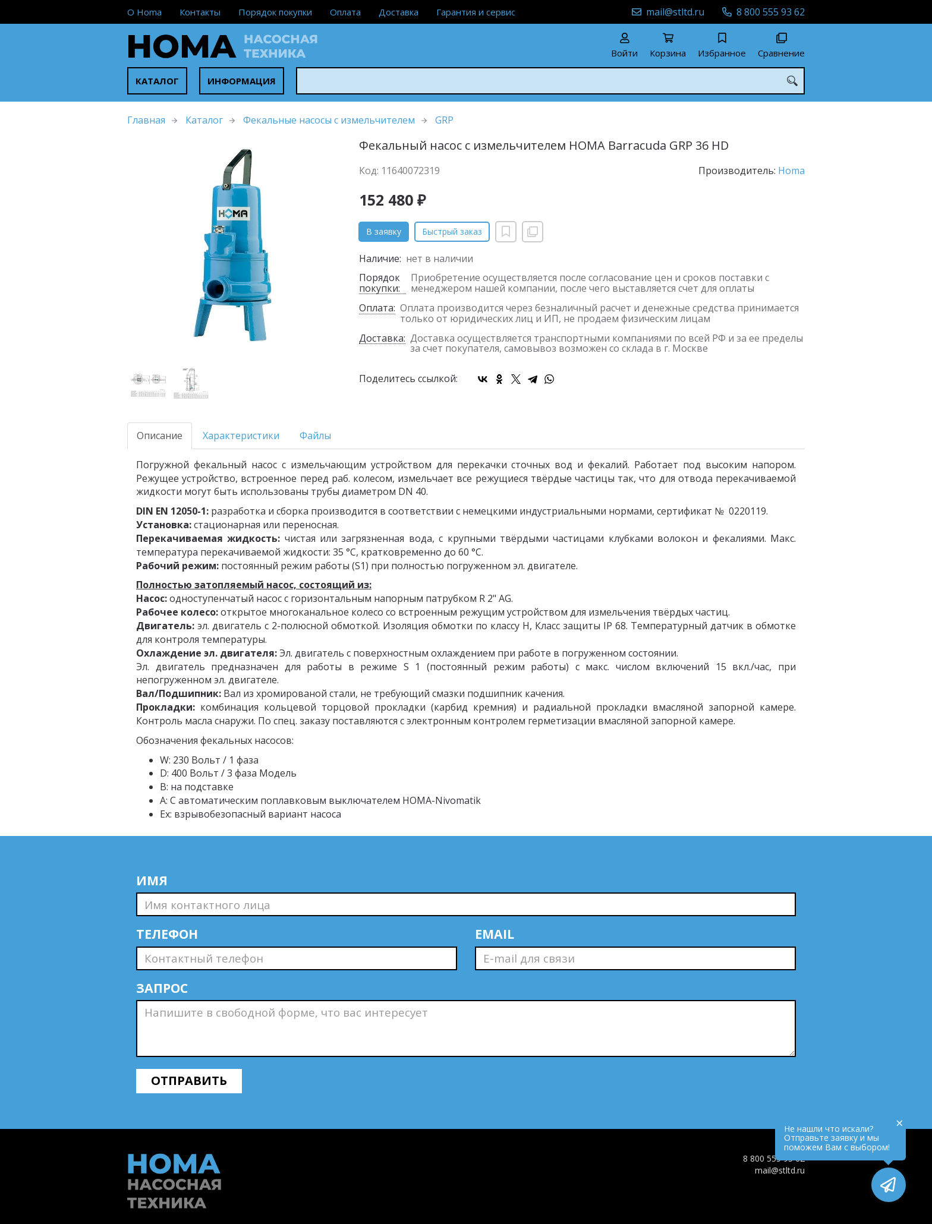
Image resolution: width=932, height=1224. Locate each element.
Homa (791, 170)
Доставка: (382, 339)
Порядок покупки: (379, 283)
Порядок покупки (275, 12)
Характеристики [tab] (241, 435)
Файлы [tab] (315, 435)
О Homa (144, 12)
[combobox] (550, 80)
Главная (146, 120)
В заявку (383, 231)
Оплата (345, 12)
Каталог (157, 81)
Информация (241, 81)
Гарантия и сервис (475, 12)
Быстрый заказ (452, 231)
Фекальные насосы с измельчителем (329, 120)
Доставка (398, 12)
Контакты (200, 12)
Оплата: (377, 308)
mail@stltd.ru (675, 11)
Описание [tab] (159, 435)
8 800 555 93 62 (770, 11)
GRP (444, 120)
